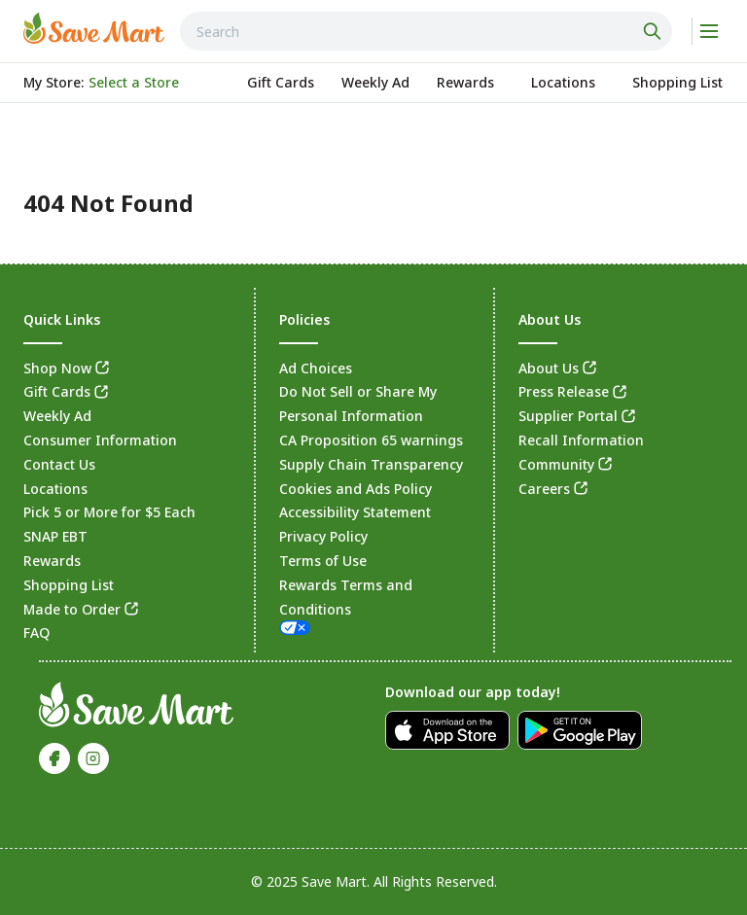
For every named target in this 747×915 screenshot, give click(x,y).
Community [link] (556, 464)
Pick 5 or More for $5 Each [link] (109, 512)
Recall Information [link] (581, 440)
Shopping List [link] (68, 585)
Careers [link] (544, 488)
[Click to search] (654, 31)
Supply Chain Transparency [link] (371, 464)
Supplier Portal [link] (568, 415)
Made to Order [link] (72, 609)
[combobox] (426, 31)
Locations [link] (55, 488)
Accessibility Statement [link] (355, 512)
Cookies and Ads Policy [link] (355, 488)
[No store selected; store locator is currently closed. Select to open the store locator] (134, 82)
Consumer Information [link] (100, 440)
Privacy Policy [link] (323, 536)
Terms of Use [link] (323, 560)
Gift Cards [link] (56, 391)
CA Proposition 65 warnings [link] (371, 440)
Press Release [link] (563, 391)
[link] (93, 28)
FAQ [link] (36, 632)
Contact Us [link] (59, 464)
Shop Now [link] (57, 368)
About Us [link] (548, 368)
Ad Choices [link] (315, 368)
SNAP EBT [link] (55, 536)
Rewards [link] (52, 560)
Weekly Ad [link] (57, 415)
